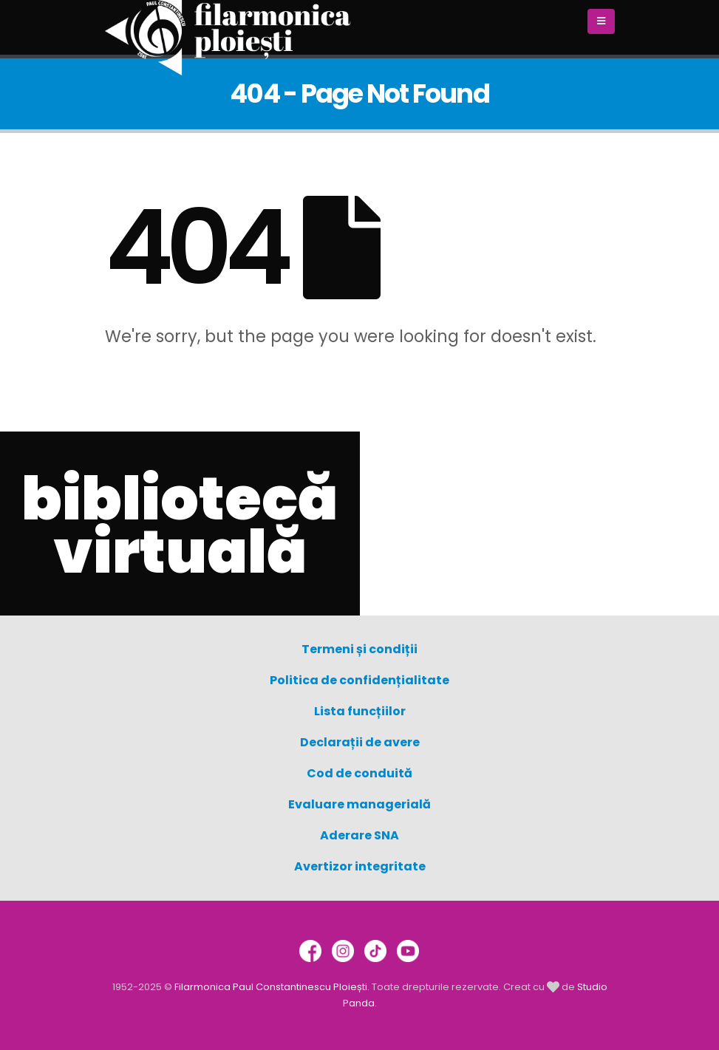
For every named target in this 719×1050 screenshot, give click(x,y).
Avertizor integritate (360, 866)
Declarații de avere (360, 742)
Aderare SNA (359, 835)
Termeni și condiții (359, 649)
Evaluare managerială (359, 804)
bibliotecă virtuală (179, 525)
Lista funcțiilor (360, 711)
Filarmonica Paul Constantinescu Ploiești (270, 987)
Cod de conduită (359, 773)
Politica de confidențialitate (359, 680)
